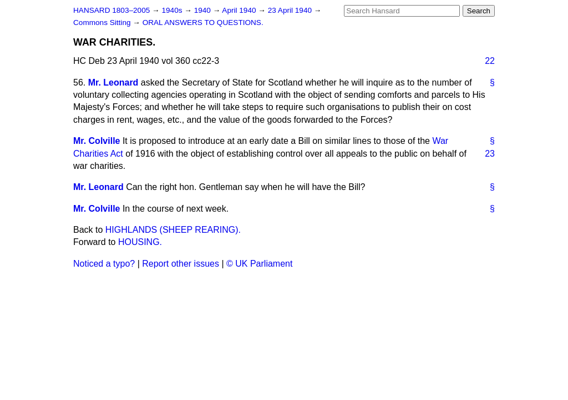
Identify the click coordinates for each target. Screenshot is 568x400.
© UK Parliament (259, 263)
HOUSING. (140, 242)
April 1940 (240, 10)
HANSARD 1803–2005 (111, 10)
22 (490, 61)
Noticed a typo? (104, 263)
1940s (172, 10)
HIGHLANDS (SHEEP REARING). (173, 229)
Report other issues (180, 263)
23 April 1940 (291, 10)
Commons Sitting (103, 22)
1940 (203, 10)
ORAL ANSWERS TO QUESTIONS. (203, 22)
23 (490, 153)
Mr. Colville (96, 141)
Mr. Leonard (113, 82)
